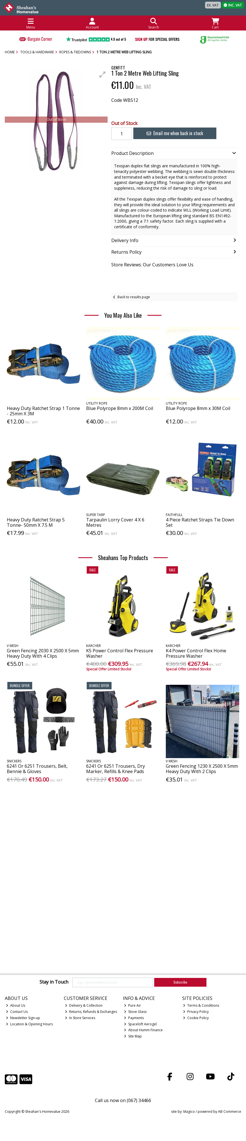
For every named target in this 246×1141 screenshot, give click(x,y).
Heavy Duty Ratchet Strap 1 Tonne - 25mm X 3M (43, 411)
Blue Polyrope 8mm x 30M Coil (198, 408)
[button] (102, 74)
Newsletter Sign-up (23, 1017)
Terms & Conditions (201, 1005)
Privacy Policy (196, 1011)
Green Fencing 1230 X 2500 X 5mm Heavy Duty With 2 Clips (202, 768)
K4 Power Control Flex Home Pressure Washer (196, 653)
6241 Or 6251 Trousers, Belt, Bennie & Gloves (37, 768)
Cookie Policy (196, 1017)
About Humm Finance (143, 1030)
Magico (189, 1111)
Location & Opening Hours (29, 1024)
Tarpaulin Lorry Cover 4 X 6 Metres (115, 522)
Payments (134, 1017)
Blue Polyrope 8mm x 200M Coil (119, 408)
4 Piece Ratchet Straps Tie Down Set (200, 522)
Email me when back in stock (171, 133)
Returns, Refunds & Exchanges (91, 1011)
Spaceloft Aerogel (140, 1024)
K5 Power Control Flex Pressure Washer (119, 653)
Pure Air (132, 1005)
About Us (15, 1005)
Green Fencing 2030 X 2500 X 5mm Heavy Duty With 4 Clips (43, 653)
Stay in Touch (54, 982)
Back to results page (133, 297)
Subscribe (180, 982)
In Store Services (80, 1017)
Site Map (133, 1036)
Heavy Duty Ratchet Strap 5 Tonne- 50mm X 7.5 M (36, 522)
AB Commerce (229, 1111)
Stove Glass (135, 1011)
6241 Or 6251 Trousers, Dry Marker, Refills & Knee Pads (115, 768)
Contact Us (17, 1011)
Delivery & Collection (84, 1005)
